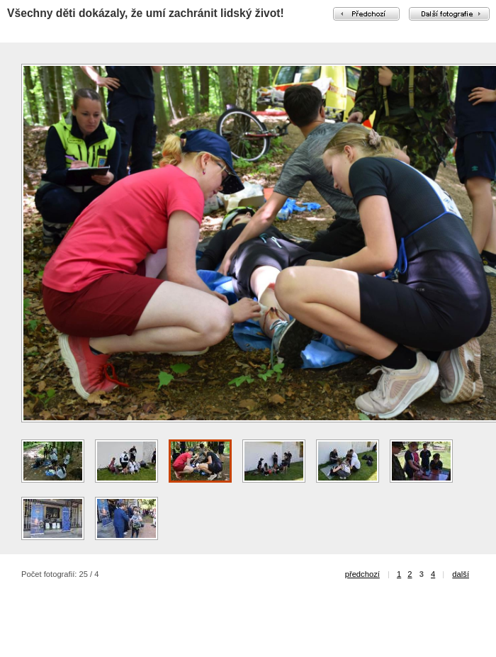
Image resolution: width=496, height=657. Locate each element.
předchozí (362, 574)
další (460, 574)
